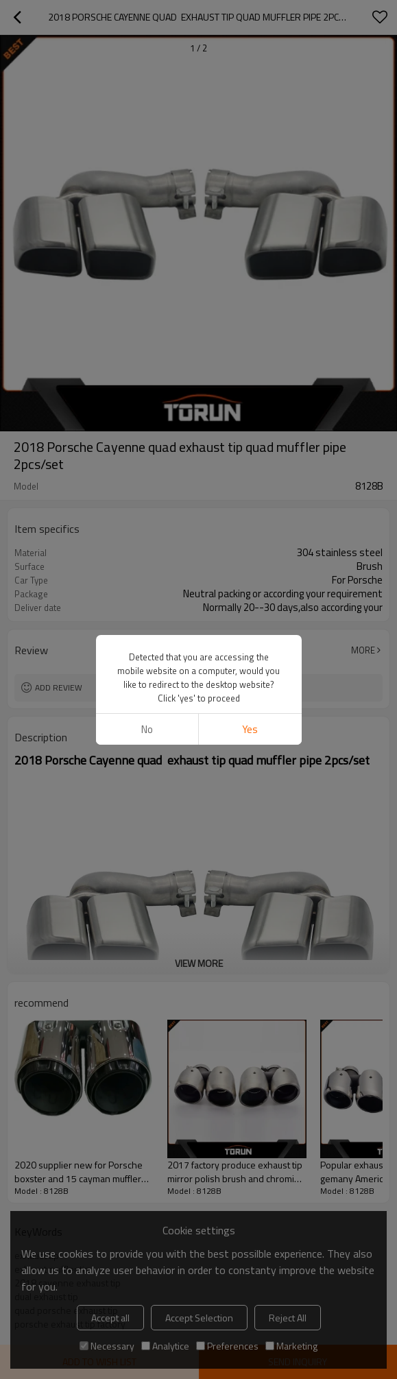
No (147, 729)
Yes (250, 729)
